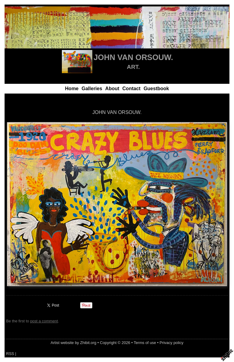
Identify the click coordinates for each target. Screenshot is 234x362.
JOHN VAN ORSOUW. (133, 57)
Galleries (92, 88)
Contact (131, 88)
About (112, 88)
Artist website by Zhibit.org (73, 342)
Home (71, 88)
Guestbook (156, 88)
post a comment (44, 321)
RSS (10, 353)
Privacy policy (171, 342)
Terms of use (145, 342)
